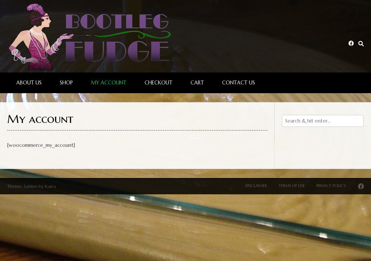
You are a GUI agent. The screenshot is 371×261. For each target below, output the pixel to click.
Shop (66, 82)
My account (108, 82)
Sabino (30, 186)
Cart (197, 82)
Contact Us (238, 82)
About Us (29, 82)
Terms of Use (292, 185)
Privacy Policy (331, 185)
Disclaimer (256, 185)
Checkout (158, 82)
